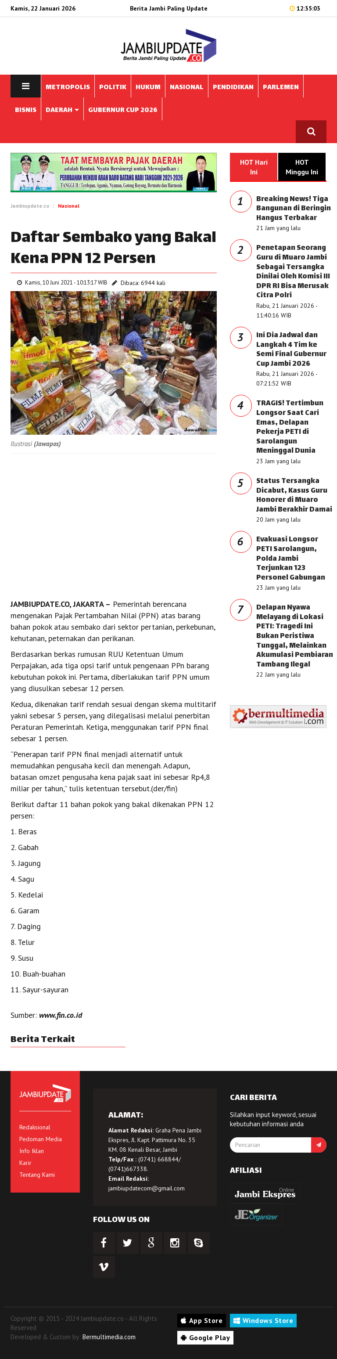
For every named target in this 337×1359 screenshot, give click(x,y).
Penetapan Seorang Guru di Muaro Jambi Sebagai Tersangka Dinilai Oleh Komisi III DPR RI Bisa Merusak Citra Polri (293, 272)
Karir (25, 1163)
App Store (201, 1320)
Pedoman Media (40, 1139)
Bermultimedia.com (109, 1337)
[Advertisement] (114, 523)
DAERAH (62, 110)
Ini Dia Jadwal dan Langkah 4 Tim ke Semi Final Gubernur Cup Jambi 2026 (291, 350)
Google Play (205, 1337)
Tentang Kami (37, 1175)
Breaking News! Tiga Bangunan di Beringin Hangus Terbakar (293, 209)
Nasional (68, 205)
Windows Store (263, 1320)
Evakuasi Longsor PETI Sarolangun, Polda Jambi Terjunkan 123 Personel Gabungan (290, 559)
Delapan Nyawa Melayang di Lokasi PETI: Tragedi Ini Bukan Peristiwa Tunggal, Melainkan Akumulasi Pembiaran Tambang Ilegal (294, 636)
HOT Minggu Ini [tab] (302, 167)
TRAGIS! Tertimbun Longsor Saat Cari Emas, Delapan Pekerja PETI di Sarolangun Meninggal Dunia (289, 427)
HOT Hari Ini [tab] (254, 167)
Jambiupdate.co (30, 205)
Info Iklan (31, 1151)
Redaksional (34, 1127)
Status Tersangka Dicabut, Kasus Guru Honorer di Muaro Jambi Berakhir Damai (294, 495)
